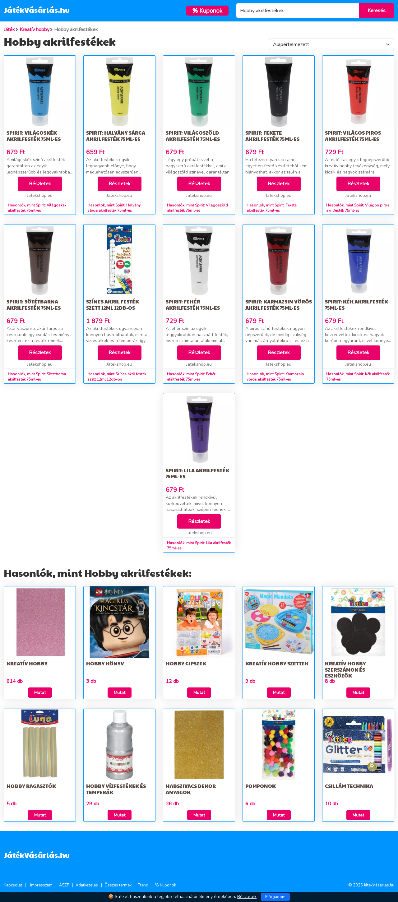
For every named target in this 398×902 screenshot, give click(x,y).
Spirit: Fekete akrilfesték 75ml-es (272, 135)
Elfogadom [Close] (275, 897)
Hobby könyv (105, 663)
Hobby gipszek (186, 663)
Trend (143, 885)
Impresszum (41, 885)
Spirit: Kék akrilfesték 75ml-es (356, 304)
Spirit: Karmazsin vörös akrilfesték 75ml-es (278, 304)
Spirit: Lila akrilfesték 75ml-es (197, 473)
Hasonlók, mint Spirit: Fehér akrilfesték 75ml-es (191, 377)
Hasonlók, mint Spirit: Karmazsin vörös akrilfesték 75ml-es (275, 377)
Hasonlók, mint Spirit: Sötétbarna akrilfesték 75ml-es (37, 377)
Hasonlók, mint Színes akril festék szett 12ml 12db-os (116, 377)
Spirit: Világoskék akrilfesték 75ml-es (34, 135)
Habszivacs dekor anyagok (191, 788)
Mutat (40, 693)
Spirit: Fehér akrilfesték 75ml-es (193, 304)
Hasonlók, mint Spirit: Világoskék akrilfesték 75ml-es (37, 208)
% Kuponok (165, 885)
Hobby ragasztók (31, 785)
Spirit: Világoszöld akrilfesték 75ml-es (193, 135)
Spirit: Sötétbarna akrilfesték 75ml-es (34, 304)
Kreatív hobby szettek (276, 663)
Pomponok (260, 785)
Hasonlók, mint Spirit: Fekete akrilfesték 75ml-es (271, 208)
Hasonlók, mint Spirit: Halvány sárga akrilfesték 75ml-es (114, 208)
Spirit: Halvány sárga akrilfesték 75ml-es (115, 135)
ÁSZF (64, 885)
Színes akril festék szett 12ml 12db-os (112, 304)
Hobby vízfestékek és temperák (116, 788)
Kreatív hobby (27, 663)
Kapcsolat (13, 885)
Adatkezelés (87, 885)
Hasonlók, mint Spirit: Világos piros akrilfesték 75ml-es (357, 208)
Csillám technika (349, 785)
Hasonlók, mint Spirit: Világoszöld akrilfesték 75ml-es (197, 208)
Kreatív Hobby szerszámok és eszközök (345, 669)
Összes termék (118, 885)
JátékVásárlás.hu (37, 9)
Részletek (40, 183)
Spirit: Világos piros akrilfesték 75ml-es (353, 135)
